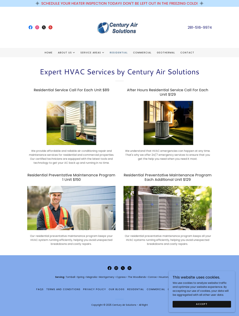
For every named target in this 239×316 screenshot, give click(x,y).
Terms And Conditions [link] (63, 289)
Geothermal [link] (166, 52)
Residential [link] (119, 52)
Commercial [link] (142, 52)
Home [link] (49, 52)
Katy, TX (179, 277)
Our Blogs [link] (117, 289)
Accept (201, 311)
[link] (30, 27)
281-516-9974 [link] (200, 27)
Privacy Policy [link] (94, 289)
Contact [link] (187, 52)
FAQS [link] (40, 289)
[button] (66, 53)
